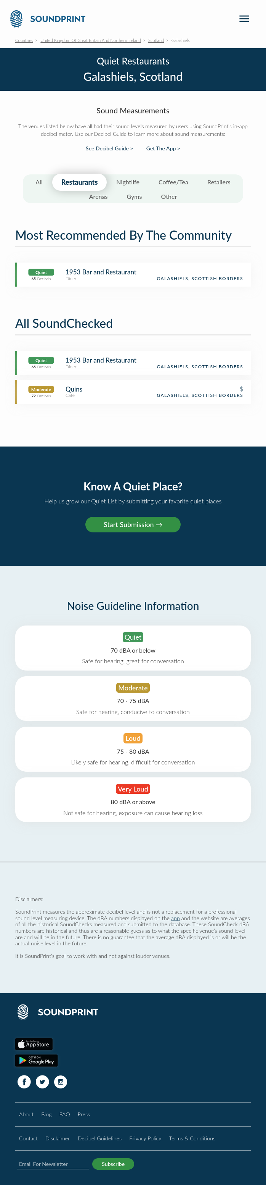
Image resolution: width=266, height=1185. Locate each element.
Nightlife (127, 181)
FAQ (64, 1114)
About (26, 1114)
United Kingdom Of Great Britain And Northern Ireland (90, 40)
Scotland (156, 40)
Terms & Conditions (192, 1138)
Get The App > (163, 148)
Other (169, 196)
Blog (46, 1114)
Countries (24, 40)
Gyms (134, 196)
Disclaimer (57, 1138)
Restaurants (79, 182)
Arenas (98, 196)
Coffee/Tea (173, 181)
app (175, 918)
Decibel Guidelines (99, 1138)
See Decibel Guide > (109, 148)
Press (84, 1114)
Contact (28, 1138)
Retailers (219, 181)
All (39, 181)
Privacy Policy (145, 1138)
